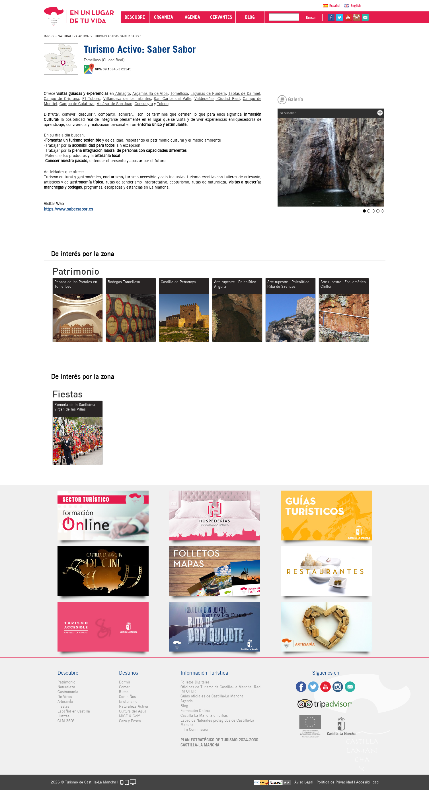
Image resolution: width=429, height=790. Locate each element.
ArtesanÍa (65, 701)
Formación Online (195, 711)
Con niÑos (127, 697)
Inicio (49, 36)
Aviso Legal (303, 782)
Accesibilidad (367, 782)
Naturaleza (66, 687)
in (356, 17)
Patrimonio (66, 682)
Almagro (122, 93)
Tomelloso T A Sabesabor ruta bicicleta (382, 211)
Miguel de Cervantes (214, 627)
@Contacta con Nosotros (365, 17)
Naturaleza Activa (73, 36)
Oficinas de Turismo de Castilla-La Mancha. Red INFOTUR (220, 689)
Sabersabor (364, 211)
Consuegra (144, 103)
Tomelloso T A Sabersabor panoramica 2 (377, 211)
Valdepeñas (204, 98)
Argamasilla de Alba (150, 93)
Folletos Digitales (214, 571)
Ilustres (63, 716)
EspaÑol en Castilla (74, 711)
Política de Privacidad (335, 782)
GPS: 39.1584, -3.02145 (113, 69)
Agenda (186, 701)
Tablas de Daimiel (244, 93)
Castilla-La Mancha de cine (103, 571)
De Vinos (65, 697)
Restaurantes (326, 571)
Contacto (350, 686)
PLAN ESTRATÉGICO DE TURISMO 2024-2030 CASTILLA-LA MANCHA (219, 742)
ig (337, 686)
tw (339, 17)
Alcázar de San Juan (114, 103)
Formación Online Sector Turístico (103, 515)
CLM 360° (66, 721)
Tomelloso (179, 93)
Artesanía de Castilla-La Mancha (326, 627)
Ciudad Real (227, 98)
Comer (124, 687)
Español (334, 5)
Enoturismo (128, 701)
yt (348, 17)
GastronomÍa (68, 692)
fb (331, 17)
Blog (184, 706)
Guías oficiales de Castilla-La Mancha (211, 696)
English (356, 5)
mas (380, 113)
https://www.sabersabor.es (68, 209)
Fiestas (63, 706)
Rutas (123, 692)
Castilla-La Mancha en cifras (204, 715)
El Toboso (91, 98)
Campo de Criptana (61, 98)
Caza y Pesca (130, 721)
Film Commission (194, 729)
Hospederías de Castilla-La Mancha (214, 515)
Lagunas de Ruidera (208, 93)
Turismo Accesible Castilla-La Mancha (103, 627)
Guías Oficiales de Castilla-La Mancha (326, 515)
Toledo (163, 103)
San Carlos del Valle (172, 98)
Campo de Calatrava (77, 103)
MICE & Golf (129, 716)
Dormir (124, 682)
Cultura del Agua (132, 711)
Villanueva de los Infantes (127, 98)
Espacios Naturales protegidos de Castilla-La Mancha (217, 722)
